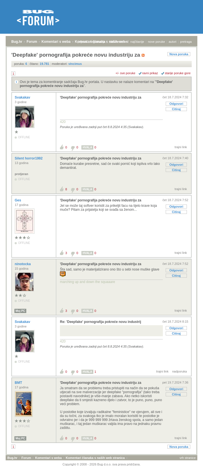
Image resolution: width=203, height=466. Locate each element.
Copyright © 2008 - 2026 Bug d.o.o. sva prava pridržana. (101, 464)
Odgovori (176, 103)
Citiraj (176, 109)
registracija (97, 41)
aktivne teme (118, 41)
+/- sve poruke (125, 73)
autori (173, 41)
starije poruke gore (178, 73)
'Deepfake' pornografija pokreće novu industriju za (100, 97)
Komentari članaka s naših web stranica (95, 457)
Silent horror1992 (29, 158)
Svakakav (23, 97)
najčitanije (137, 41)
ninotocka (23, 264)
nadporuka (179, 371)
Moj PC (20, 310)
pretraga (186, 41)
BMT (19, 383)
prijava (82, 41)
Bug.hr (16, 42)
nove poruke (156, 41)
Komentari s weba (56, 42)
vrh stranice (188, 457)
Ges (18, 200)
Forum (32, 42)
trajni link (181, 147)
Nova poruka (178, 54)
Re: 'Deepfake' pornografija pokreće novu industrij (100, 322)
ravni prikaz (150, 73)
